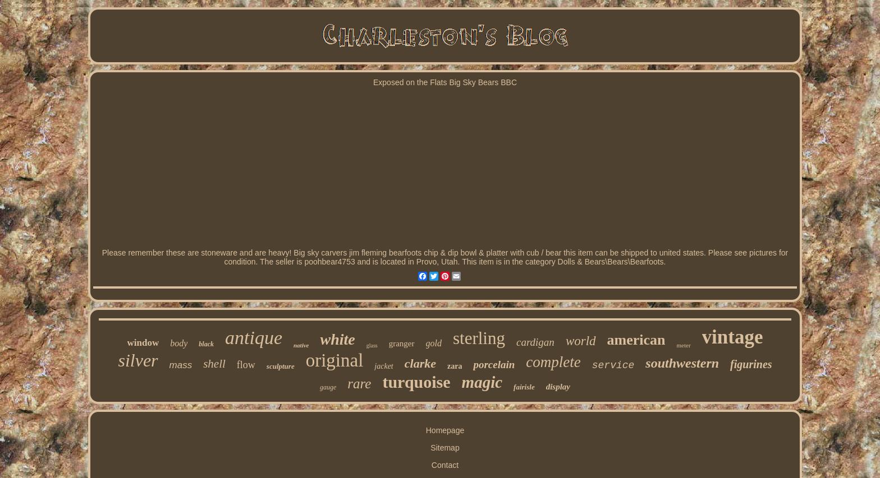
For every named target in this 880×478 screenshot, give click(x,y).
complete (553, 362)
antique (253, 337)
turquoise (416, 382)
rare (359, 383)
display (558, 386)
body (178, 343)
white (337, 339)
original (335, 360)
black (206, 344)
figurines (751, 364)
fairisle (524, 387)
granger (402, 343)
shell (214, 363)
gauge (328, 387)
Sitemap (444, 447)
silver (138, 360)
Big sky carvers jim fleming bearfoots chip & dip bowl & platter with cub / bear (427, 252)
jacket (383, 366)
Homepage (445, 430)
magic (482, 382)
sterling (479, 338)
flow (246, 364)
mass (180, 365)
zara (454, 366)
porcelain (494, 364)
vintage (732, 337)
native (301, 345)
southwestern (682, 363)
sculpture (281, 366)
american (636, 340)
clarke (420, 363)
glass (372, 345)
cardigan (535, 342)
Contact (445, 465)
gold (434, 343)
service (613, 365)
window (143, 342)
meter (684, 345)
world (581, 341)
